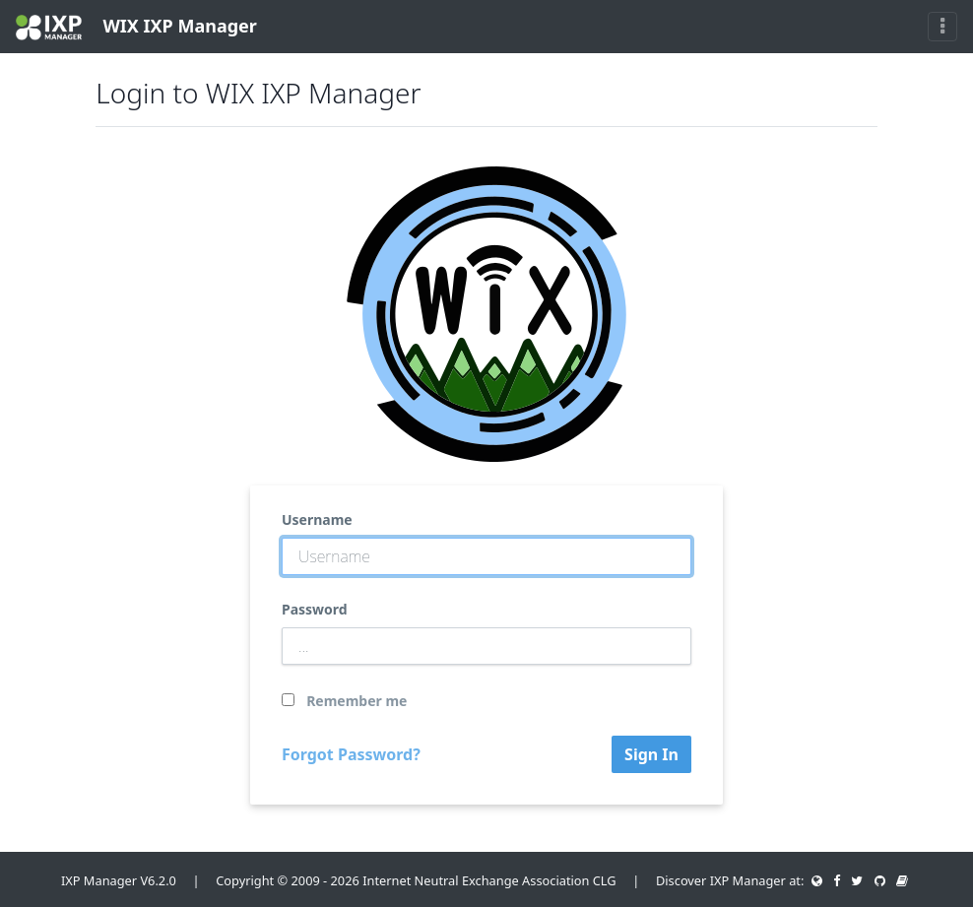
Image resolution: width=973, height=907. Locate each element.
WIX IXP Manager (136, 27)
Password (315, 609)
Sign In (651, 754)
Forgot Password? (351, 754)
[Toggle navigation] (942, 26)
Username (317, 519)
